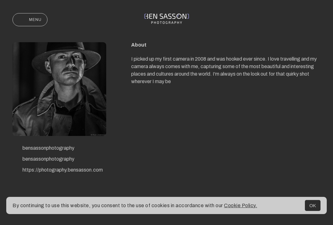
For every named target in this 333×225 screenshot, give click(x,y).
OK (312, 205)
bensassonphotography (43, 148)
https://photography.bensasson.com (57, 170)
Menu (30, 19)
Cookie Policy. (240, 205)
